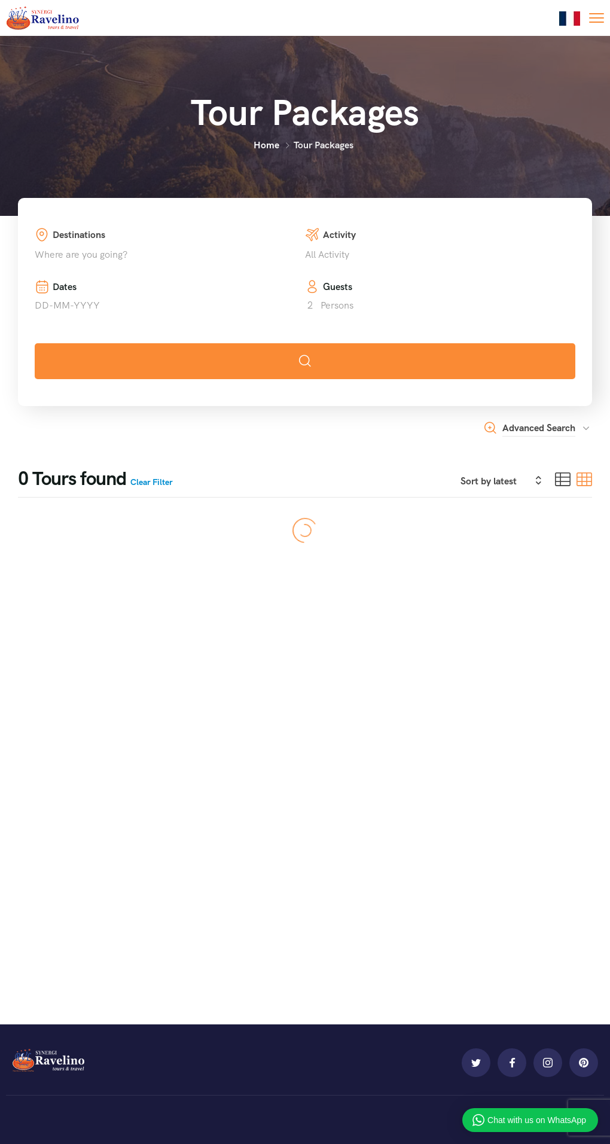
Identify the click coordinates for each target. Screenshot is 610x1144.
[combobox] (170, 254)
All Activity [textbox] (327, 254)
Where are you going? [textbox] (81, 254)
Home (266, 145)
